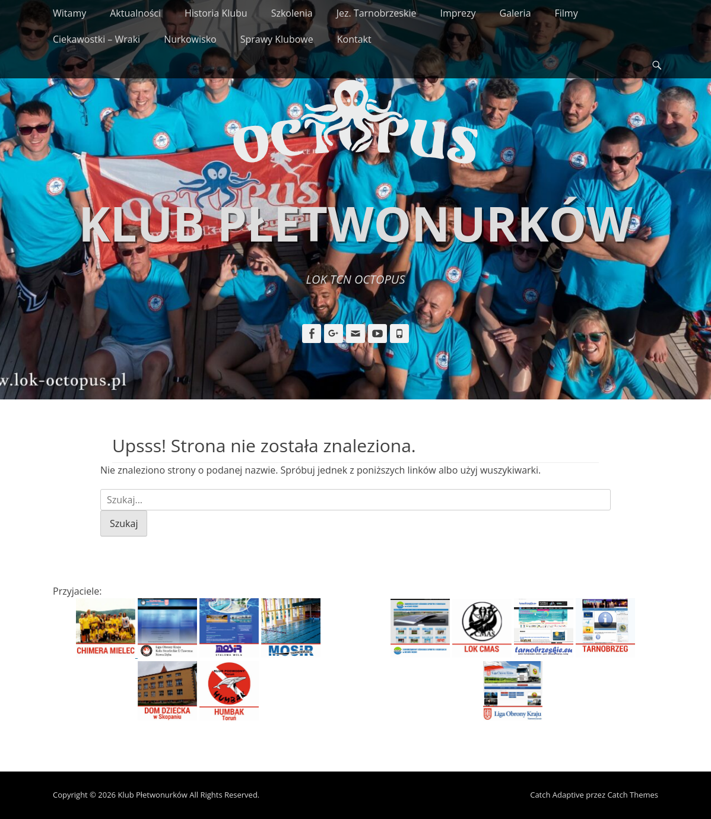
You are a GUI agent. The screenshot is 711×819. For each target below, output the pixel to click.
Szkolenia (292, 13)
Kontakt (354, 39)
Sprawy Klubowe (276, 39)
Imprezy (457, 13)
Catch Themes (632, 794)
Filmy (566, 13)
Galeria (515, 13)
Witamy (69, 13)
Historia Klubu (216, 13)
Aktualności (135, 13)
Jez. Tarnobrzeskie (377, 13)
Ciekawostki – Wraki (96, 39)
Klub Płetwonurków (355, 223)
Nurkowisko (190, 39)
